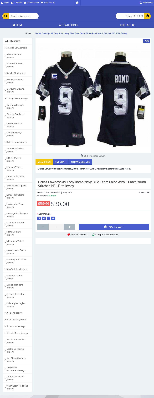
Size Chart (60, 162)
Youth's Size (45, 214)
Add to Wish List (79, 234)
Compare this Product (106, 234)
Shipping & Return (80, 162)
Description (44, 162)
